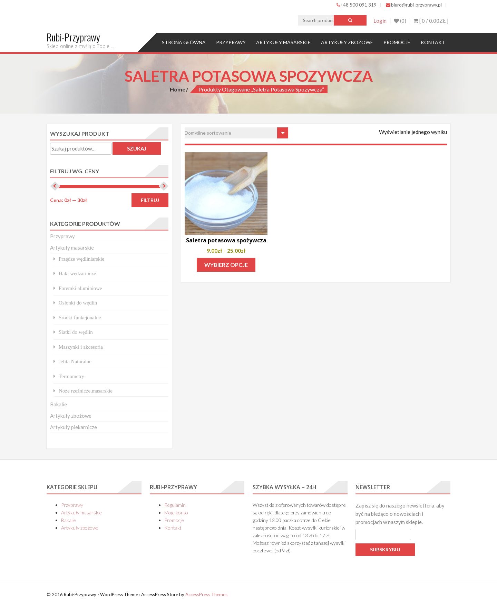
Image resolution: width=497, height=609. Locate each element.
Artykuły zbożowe (347, 42)
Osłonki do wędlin (78, 302)
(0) (400, 20)
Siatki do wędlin (76, 332)
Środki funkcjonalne (80, 317)
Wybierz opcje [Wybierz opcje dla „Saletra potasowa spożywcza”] (226, 264)
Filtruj (150, 200)
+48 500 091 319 (357, 5)
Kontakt (433, 42)
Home (177, 89)
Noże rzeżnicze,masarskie (86, 390)
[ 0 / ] (430, 21)
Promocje (396, 42)
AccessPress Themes (206, 594)
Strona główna (184, 42)
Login (380, 21)
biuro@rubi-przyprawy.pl (414, 5)
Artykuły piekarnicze (73, 427)
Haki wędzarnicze (77, 273)
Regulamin (175, 505)
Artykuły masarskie (283, 42)
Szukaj (136, 148)
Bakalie (58, 404)
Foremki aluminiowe (80, 288)
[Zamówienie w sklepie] (236, 132)
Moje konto (176, 512)
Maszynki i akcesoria (81, 346)
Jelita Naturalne (75, 361)
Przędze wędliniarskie (81, 258)
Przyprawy (231, 42)
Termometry (71, 376)
